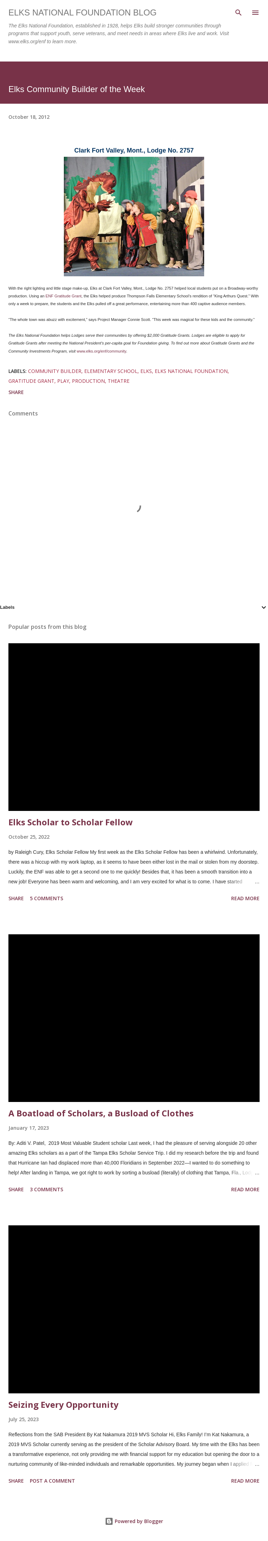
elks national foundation (191, 371)
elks (146, 371)
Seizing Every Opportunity (63, 1404)
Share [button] (16, 392)
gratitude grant (31, 381)
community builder (54, 371)
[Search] (238, 12)
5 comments (46, 898)
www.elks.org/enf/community (101, 351)
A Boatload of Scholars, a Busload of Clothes (101, 1113)
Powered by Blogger (134, 1521)
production (88, 381)
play (63, 381)
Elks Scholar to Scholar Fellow (70, 822)
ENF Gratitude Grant (64, 296)
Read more (245, 898)
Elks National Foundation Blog (82, 12)
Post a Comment (52, 1480)
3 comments (46, 1189)
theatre (118, 381)
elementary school (111, 371)
